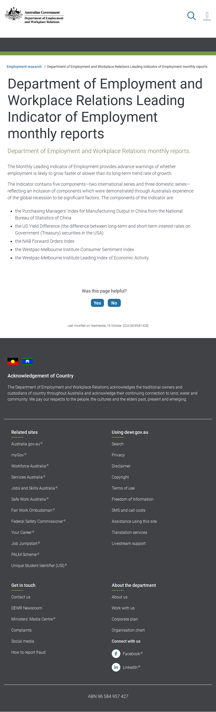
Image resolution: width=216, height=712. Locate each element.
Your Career (21, 532)
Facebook (131, 653)
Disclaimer (121, 466)
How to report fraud (28, 652)
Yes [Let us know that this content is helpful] (97, 303)
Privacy (118, 455)
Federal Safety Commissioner (37, 521)
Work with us (123, 608)
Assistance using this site (134, 521)
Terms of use (123, 488)
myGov (17, 455)
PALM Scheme (24, 554)
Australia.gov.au (25, 444)
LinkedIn (130, 667)
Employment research (24, 67)
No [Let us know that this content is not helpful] (114, 303)
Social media (22, 641)
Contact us (20, 597)
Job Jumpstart (24, 543)
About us (120, 597)
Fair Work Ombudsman (31, 510)
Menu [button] (207, 19)
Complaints (21, 630)
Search (118, 444)
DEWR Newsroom (26, 608)
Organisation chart (128, 630)
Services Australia (27, 477)
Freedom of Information (132, 499)
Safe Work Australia (28, 499)
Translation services (129, 532)
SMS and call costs (128, 510)
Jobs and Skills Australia (33, 488)
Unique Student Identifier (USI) (37, 565)
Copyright (120, 477)
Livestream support (129, 543)
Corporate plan (125, 619)
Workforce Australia (28, 466)
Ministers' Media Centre (32, 619)
